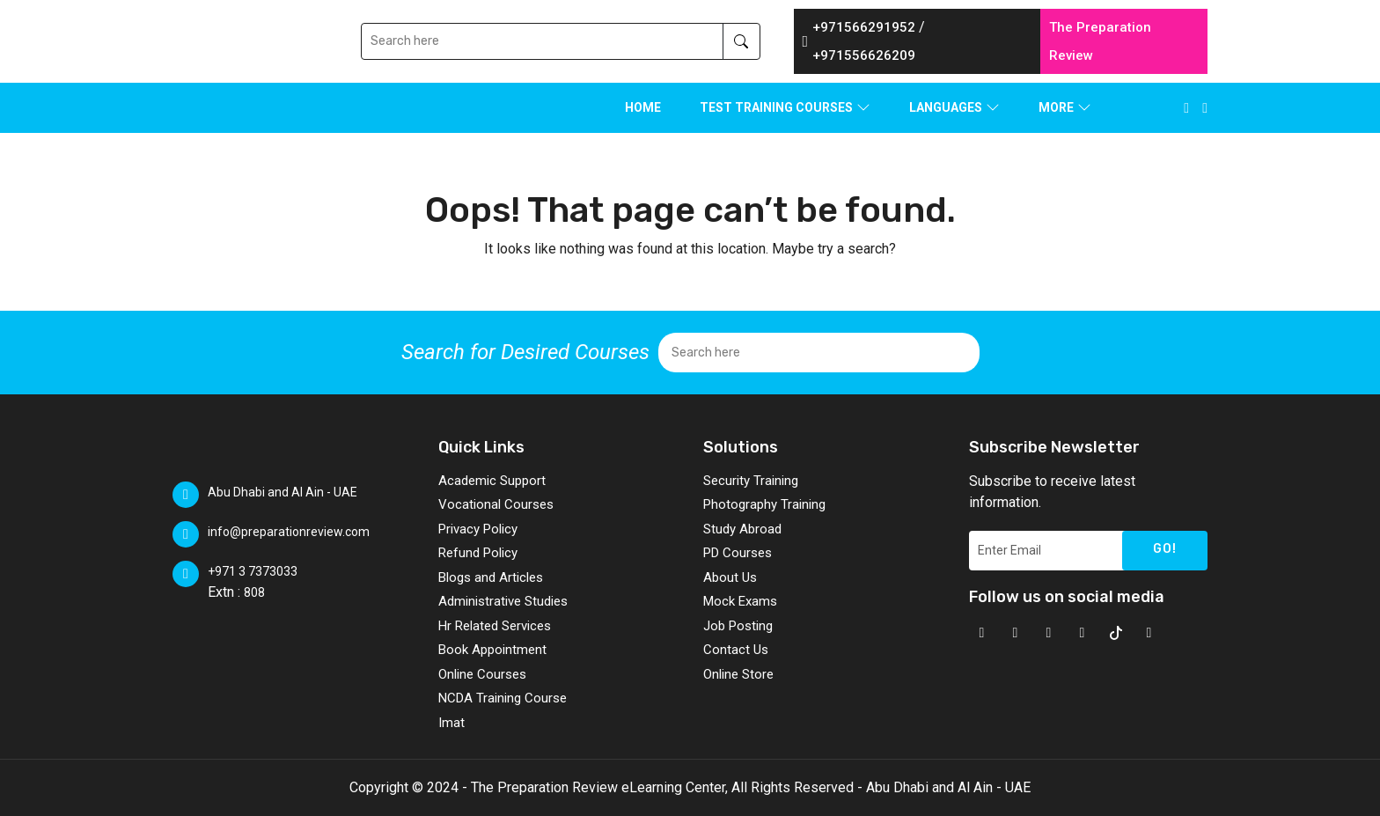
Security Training (750, 481)
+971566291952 (863, 27)
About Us (730, 577)
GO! (1165, 548)
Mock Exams (740, 601)
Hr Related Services (494, 626)
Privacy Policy (478, 529)
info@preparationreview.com (289, 532)
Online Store (738, 674)
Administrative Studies (503, 601)
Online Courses (482, 674)
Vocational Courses (496, 504)
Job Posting (738, 626)
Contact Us (735, 650)
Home (643, 107)
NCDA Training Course (502, 698)
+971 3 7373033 (252, 571)
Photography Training (764, 504)
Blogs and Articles (490, 577)
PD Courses (737, 553)
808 (254, 592)
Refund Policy (478, 553)
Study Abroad (742, 529)
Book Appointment (492, 650)
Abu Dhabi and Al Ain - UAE (282, 492)
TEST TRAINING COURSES (776, 107)
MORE (1056, 107)
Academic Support (492, 481)
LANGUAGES (945, 107)
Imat (451, 723)
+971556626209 (863, 55)
